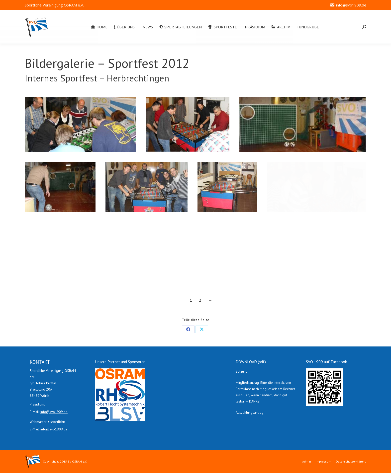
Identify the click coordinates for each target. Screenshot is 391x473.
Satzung (242, 371)
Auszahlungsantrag (250, 412)
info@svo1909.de (348, 5)
